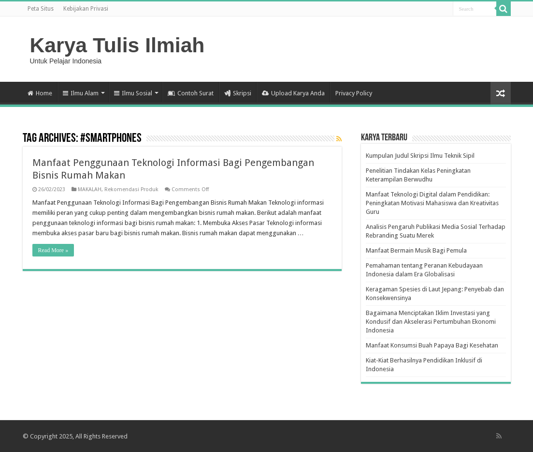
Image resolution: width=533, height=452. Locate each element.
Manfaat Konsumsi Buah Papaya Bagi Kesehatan (432, 345)
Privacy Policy (353, 93)
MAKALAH (89, 189)
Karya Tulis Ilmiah (117, 45)
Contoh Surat (191, 93)
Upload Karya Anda (293, 93)
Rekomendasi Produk (131, 189)
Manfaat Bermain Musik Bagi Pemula (416, 250)
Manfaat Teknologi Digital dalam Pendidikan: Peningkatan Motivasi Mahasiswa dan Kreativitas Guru (432, 203)
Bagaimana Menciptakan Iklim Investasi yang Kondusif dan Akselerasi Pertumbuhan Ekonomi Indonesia (431, 321)
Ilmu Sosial (133, 93)
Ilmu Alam (81, 93)
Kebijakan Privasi (85, 8)
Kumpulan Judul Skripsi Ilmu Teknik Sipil (420, 155)
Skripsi (237, 93)
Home (40, 93)
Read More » (53, 250)
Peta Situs (41, 8)
